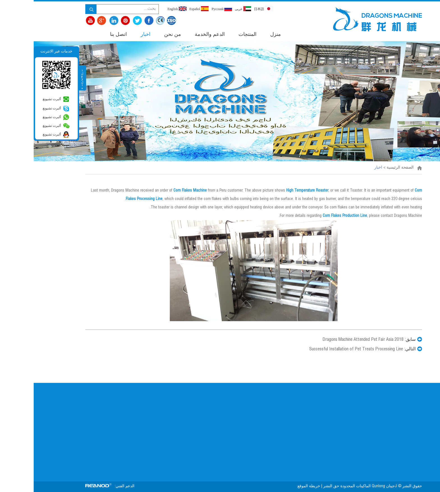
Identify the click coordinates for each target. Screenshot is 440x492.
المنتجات (214, 34)
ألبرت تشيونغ (18, 99)
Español (165, 8)
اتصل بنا (84, 34)
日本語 (229, 8)
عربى (209, 8)
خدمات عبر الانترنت (23, 51)
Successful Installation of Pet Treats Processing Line (322, 349)
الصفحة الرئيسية (366, 168)
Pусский (188, 8)
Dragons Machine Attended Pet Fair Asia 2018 (329, 340)
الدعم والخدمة (176, 34)
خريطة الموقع (275, 486)
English (143, 8)
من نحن (138, 34)
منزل (242, 34)
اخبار (112, 34)
